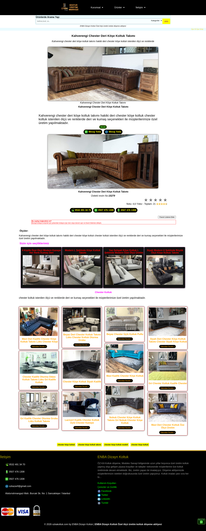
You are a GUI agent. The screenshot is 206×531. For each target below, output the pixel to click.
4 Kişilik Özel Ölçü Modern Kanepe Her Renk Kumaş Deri (41, 251)
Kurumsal (96, 7)
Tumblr (102, 503)
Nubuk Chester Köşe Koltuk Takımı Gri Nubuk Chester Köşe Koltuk (125, 420)
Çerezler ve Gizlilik (107, 487)
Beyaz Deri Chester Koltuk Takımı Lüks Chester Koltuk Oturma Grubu (82, 337)
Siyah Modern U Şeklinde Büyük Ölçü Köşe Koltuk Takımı (165, 251)
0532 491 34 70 (81, 210)
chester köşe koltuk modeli (116, 445)
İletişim (139, 7)
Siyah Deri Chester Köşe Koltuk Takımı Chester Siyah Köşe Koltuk (168, 340)
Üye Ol (193, 29)
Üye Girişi (199, 29)
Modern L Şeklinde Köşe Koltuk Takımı (82, 251)
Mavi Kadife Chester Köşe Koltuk (124, 376)
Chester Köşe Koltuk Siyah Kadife (82, 381)
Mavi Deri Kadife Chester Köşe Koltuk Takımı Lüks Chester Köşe (39, 340)
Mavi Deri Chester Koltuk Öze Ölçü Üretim (167, 426)
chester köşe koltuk (66, 445)
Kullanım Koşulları (106, 483)
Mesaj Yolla (93, 131)
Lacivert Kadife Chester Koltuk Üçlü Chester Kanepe (82, 421)
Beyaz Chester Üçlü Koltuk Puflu (125, 334)
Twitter (102, 495)
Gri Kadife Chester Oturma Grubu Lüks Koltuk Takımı (39, 420)
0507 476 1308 (104, 210)
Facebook (104, 491)
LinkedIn (103, 499)
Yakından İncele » (39, 346)
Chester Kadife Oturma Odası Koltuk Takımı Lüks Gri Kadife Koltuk (39, 379)
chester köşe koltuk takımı (89, 445)
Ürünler (118, 7)
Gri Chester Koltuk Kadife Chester (168, 383)
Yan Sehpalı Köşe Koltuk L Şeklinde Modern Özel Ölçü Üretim (123, 251)
